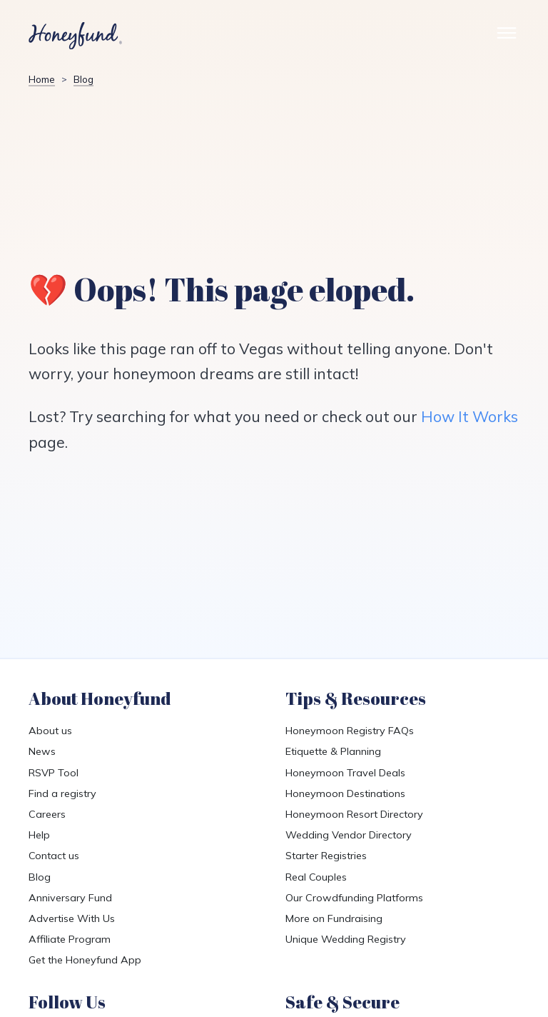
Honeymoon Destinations (345, 793)
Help (39, 834)
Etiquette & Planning (333, 751)
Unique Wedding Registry (345, 939)
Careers (47, 814)
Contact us (54, 855)
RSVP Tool (53, 772)
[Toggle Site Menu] (506, 36)
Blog (40, 877)
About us (50, 730)
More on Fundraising (333, 918)
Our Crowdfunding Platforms (354, 897)
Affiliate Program (70, 939)
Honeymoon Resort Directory (354, 814)
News (42, 751)
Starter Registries (326, 855)
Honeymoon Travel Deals (345, 772)
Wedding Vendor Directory (348, 834)
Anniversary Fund (70, 897)
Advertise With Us (72, 918)
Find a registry (62, 793)
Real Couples (316, 877)
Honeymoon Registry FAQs (349, 730)
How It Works (469, 416)
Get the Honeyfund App (85, 959)
